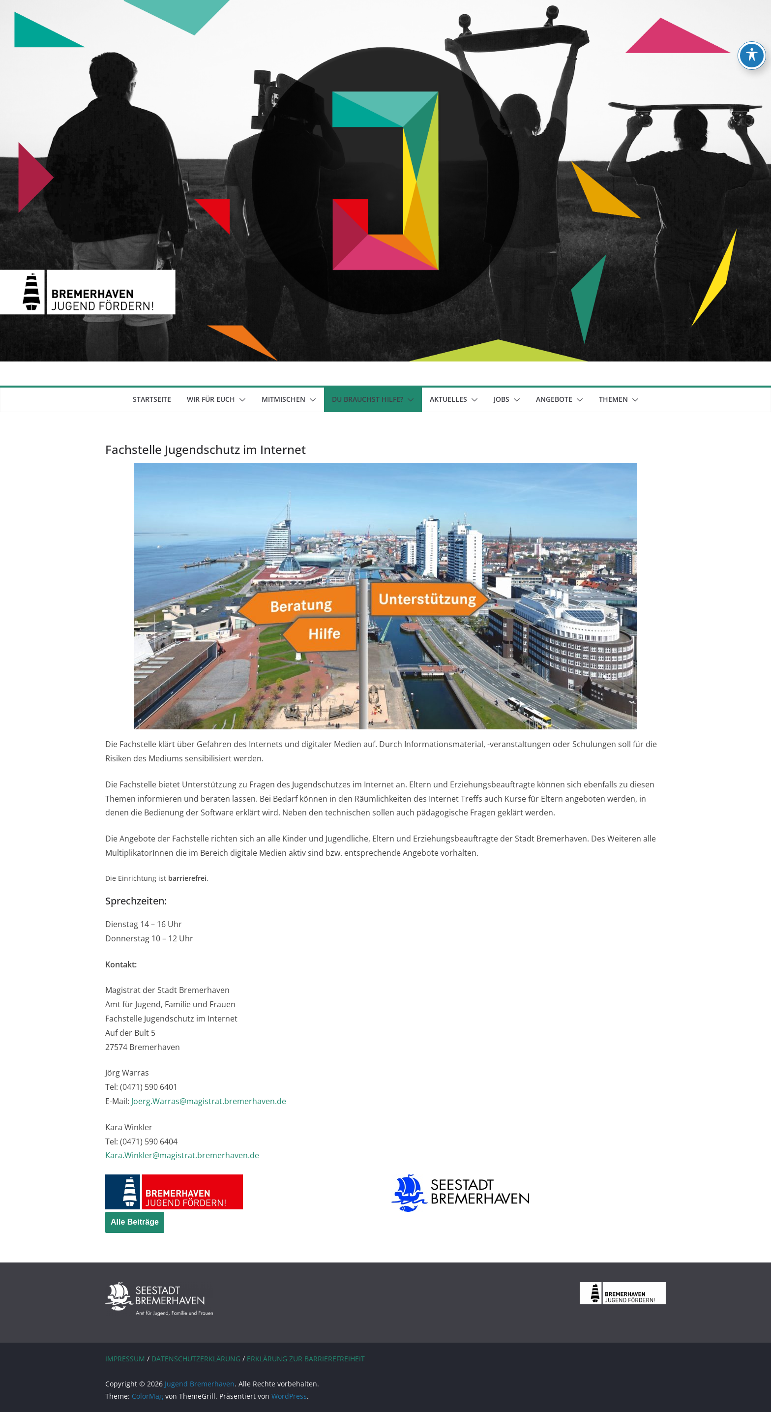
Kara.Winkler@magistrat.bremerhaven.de (182, 1155)
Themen (613, 399)
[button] (240, 399)
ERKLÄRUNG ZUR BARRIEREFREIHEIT (306, 1358)
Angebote (554, 399)
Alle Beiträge (135, 1222)
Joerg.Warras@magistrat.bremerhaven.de (208, 1101)
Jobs (501, 399)
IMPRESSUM (125, 1358)
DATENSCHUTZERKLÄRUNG (195, 1358)
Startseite (152, 399)
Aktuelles (448, 399)
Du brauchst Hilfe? (367, 399)
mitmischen (283, 399)
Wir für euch (211, 399)
